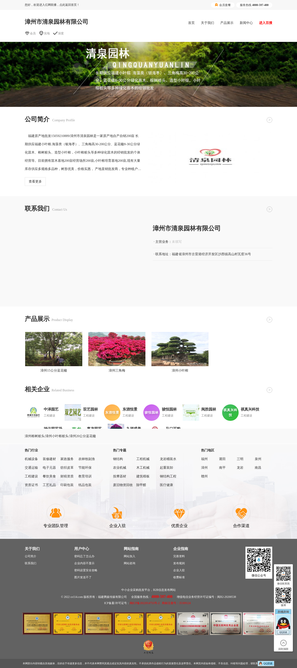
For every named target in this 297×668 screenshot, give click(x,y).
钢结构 (118, 459)
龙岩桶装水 (168, 459)
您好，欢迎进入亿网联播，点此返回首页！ (52, 4)
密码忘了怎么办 (84, 556)
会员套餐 (223, 5)
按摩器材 (119, 476)
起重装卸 (166, 467)
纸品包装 (85, 485)
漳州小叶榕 (180, 370)
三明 (240, 459)
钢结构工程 (168, 476)
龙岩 (240, 467)
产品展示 (226, 23)
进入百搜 (265, 23)
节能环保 (85, 467)
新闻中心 (246, 23)
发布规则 (179, 563)
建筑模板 (143, 476)
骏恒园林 (169, 409)
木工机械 (143, 467)
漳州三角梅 (117, 370)
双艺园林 (90, 409)
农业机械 (119, 467)
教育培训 (85, 476)
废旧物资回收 (123, 485)
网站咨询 (129, 563)
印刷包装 (67, 485)
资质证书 (31, 485)
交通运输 (31, 467)
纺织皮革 (67, 467)
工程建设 (31, 476)
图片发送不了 (83, 577)
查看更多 (35, 181)
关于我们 (207, 23)
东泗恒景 (130, 409)
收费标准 (179, 577)
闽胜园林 (208, 409)
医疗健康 (166, 485)
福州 (204, 459)
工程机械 (143, 459)
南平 (222, 467)
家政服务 (67, 459)
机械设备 (31, 459)
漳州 (204, 467)
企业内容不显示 (84, 563)
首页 (191, 23)
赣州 (204, 476)
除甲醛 (141, 485)
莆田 (222, 459)
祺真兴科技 (250, 409)
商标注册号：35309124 (176, 603)
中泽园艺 (51, 409)
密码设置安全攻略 (85, 570)
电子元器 (49, 467)
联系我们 (30, 563)
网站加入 (129, 556)
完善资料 (179, 556)
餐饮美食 (49, 476)
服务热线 (254, 5)
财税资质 (67, 476)
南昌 (258, 467)
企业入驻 (179, 570)
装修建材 (49, 459)
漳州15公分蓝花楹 (53, 370)
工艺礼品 (49, 485)
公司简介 (30, 556)
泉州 (258, 459)
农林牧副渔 (86, 459)
